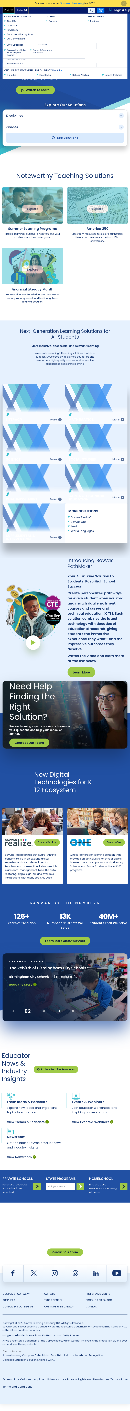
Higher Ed (21, 10)
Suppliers (9, 1307)
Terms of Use (118, 1386)
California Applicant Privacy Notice (43, 1386)
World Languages (82, 531)
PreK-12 (8, 10)
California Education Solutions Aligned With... (29, 1366)
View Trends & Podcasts (28, 1129)
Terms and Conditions (17, 1393)
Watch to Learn (35, 90)
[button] (12, 1018)
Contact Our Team (29, 743)
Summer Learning (72, 3)
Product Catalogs (99, 1307)
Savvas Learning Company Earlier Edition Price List (32, 1362)
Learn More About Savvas (65, 948)
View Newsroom (21, 1164)
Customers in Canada (59, 1313)
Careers (49, 1301)
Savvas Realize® (81, 517)
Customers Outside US (18, 1313)
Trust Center (53, 1307)
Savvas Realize (47, 842)
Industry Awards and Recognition (83, 1362)
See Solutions (65, 138)
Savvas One (78, 522)
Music (74, 526)
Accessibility (11, 1386)
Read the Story (23, 991)
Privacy (72, 1386)
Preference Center (98, 1301)
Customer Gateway (16, 1301)
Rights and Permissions (93, 1386)
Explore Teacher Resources (56, 1076)
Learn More (81, 672)
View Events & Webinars (92, 1129)
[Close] (124, 3)
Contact (116, 17)
